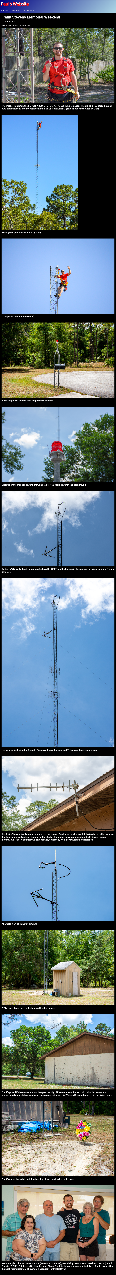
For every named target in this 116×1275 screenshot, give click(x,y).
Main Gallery (5, 10)
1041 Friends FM (28, 10)
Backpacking (16, 10)
